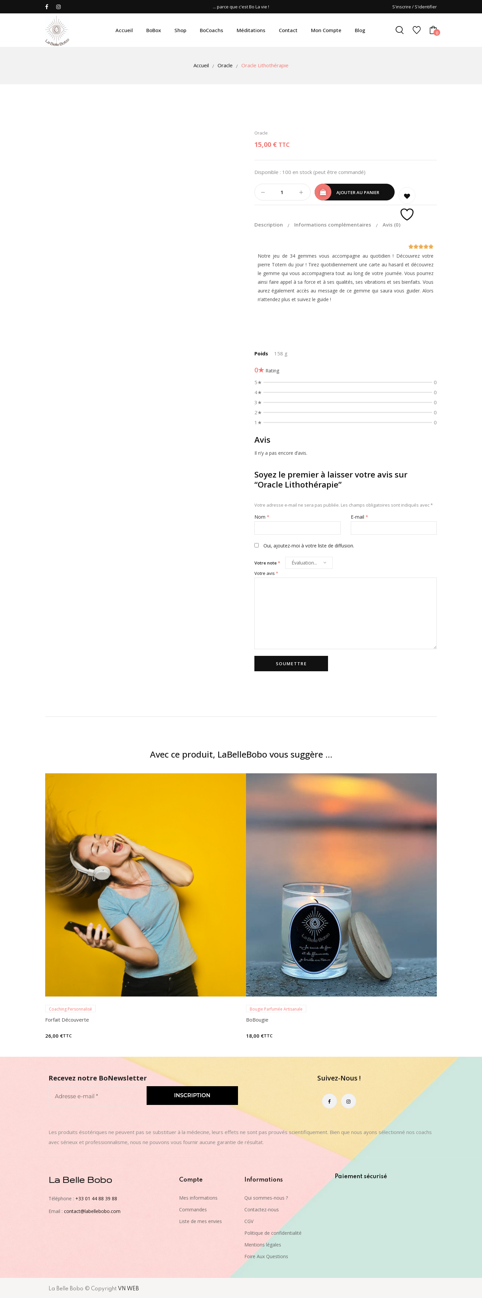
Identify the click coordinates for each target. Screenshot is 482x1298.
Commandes (193, 1208)
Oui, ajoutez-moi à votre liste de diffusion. (304, 544)
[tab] (273, 224)
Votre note (267, 562)
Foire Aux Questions (266, 1255)
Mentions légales (262, 1243)
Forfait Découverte (67, 1018)
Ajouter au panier (357, 192)
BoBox (153, 30)
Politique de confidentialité (273, 1232)
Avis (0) (391, 223)
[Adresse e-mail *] (94, 1095)
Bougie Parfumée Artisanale (276, 1008)
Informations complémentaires (333, 223)
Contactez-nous (261, 1208)
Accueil (124, 30)
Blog (360, 30)
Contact (288, 30)
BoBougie (257, 1018)
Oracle (225, 65)
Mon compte (326, 30)
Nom (261, 516)
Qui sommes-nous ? (266, 1197)
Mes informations (198, 1197)
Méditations (251, 30)
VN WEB (128, 1288)
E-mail (359, 516)
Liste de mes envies (200, 1220)
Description (269, 223)
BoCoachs (211, 30)
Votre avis (266, 572)
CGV (248, 1220)
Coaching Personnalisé (70, 1008)
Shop (180, 30)
